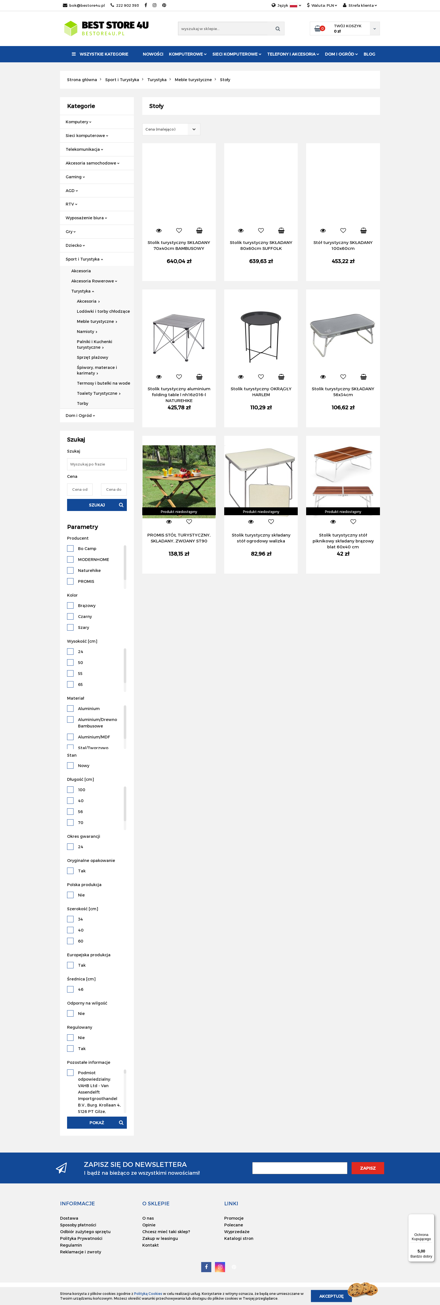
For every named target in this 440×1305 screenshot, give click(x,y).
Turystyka (82, 291)
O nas (148, 1218)
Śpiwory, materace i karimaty (97, 370)
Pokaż (97, 1122)
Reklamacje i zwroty (80, 1251)
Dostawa (69, 1218)
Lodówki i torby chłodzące (103, 311)
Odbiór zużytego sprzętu (85, 1231)
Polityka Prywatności (81, 1238)
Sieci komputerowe (237, 54)
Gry (71, 231)
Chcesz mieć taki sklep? (166, 1231)
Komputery (78, 121)
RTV (71, 204)
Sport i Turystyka (84, 259)
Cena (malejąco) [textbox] (160, 129)
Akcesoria (81, 270)
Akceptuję (331, 1295)
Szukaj (97, 505)
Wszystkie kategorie (100, 54)
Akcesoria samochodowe (93, 163)
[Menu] (431, 1217)
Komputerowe (188, 54)
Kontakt (150, 1245)
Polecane (233, 1224)
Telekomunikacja (84, 149)
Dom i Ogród (341, 54)
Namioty (87, 331)
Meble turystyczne (97, 321)
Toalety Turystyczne (99, 393)
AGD (72, 190)
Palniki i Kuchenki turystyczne (94, 344)
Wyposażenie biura (86, 217)
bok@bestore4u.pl (84, 5)
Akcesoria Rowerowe (94, 281)
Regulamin (71, 1245)
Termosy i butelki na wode (103, 383)
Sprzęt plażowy (92, 357)
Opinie (148, 1224)
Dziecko (75, 245)
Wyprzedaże (236, 1231)
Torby (82, 403)
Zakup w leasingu (160, 1238)
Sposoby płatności (78, 1224)
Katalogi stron (238, 1238)
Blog (369, 54)
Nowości (153, 54)
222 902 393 (125, 5)
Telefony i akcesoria (293, 54)
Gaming (75, 176)
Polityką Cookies (148, 1293)
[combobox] (171, 129)
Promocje (234, 1218)
